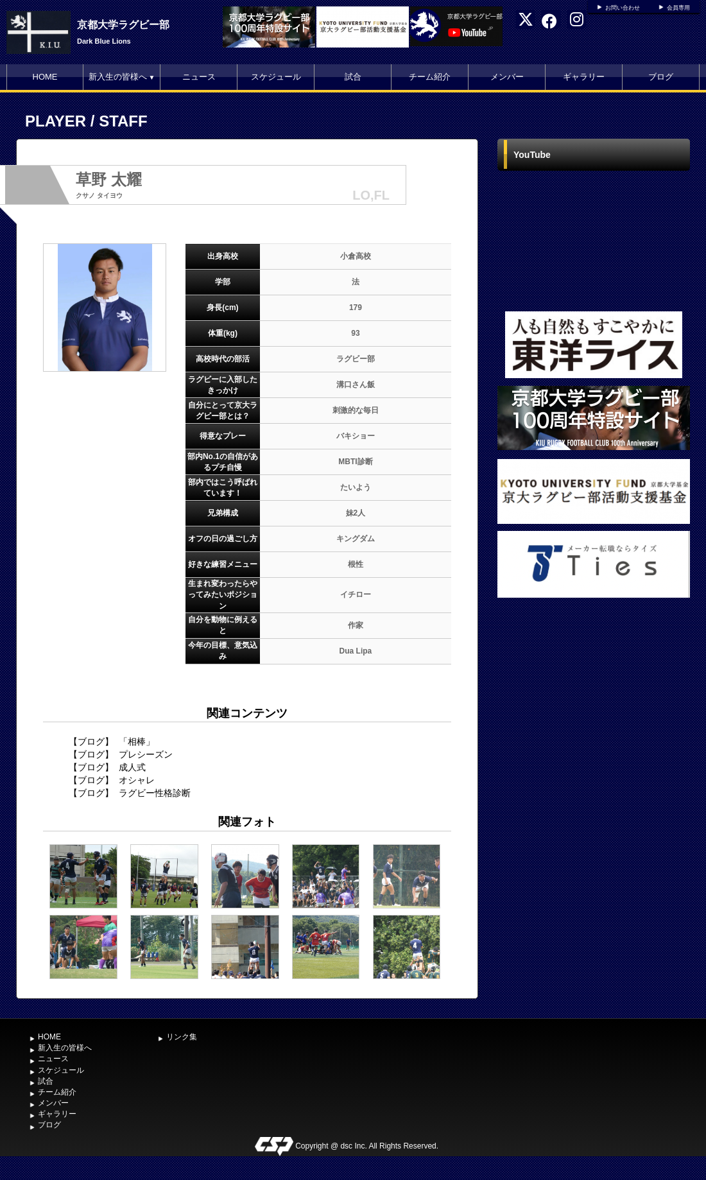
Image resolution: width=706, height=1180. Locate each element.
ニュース (199, 77)
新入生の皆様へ (122, 77)
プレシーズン (146, 754)
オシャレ (137, 780)
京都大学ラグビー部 (123, 24)
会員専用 (678, 7)
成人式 (132, 767)
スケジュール (276, 77)
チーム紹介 (430, 77)
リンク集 (181, 1036)
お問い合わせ (622, 7)
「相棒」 (137, 741)
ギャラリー (584, 77)
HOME (45, 77)
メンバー (507, 77)
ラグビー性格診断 (155, 793)
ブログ (660, 77)
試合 (353, 77)
